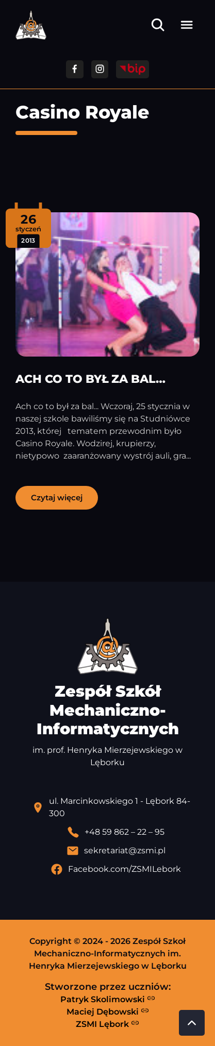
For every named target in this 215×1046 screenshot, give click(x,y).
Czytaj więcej (56, 497)
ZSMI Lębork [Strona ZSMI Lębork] (107, 1024)
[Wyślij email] (116, 851)
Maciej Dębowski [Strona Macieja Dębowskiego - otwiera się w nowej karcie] (108, 1011)
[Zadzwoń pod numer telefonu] (116, 832)
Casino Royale (82, 112)
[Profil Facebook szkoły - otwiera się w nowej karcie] (116, 869)
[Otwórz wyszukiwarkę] (157, 24)
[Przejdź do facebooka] (74, 69)
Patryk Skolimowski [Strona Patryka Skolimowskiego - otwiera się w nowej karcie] (107, 999)
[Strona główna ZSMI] (30, 25)
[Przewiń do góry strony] (192, 1023)
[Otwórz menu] (187, 25)
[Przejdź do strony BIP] (132, 69)
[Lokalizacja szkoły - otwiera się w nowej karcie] (116, 807)
